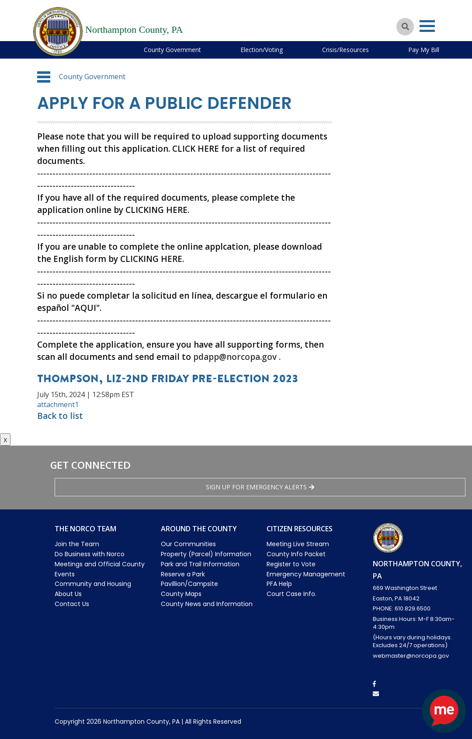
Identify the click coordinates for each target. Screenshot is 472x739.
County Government (172, 49)
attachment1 (58, 404)
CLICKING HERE (156, 210)
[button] (43, 77)
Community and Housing (93, 583)
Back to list (60, 416)
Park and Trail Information (200, 564)
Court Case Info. (291, 593)
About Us (68, 593)
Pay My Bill (423, 49)
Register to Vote (291, 564)
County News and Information (207, 604)
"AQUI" (85, 308)
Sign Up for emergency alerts (260, 487)
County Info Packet (296, 554)
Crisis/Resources (345, 49)
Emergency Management (306, 574)
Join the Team (77, 544)
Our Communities (188, 544)
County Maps (181, 593)
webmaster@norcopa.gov (411, 656)
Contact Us (72, 604)
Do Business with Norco (90, 554)
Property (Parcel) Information (206, 554)
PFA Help (279, 583)
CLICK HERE (195, 148)
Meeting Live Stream (298, 544)
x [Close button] (5, 439)
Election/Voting (261, 49)
